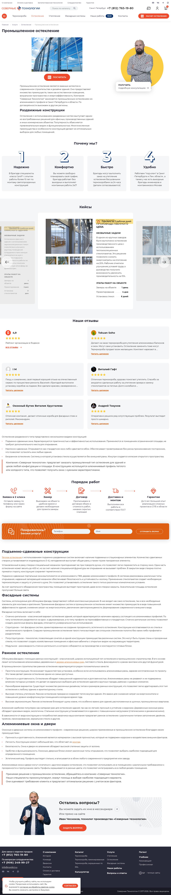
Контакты (123, 16)
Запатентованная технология (50, 3)
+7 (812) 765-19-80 (120, 8)
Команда (47, 859)
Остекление (37, 16)
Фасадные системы (75, 16)
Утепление (54, 16)
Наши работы (101, 16)
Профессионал (146, 864)
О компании (7, 3)
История (47, 856)
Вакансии (47, 863)
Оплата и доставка (25, 3)
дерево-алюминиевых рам (70, 666)
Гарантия (90, 3)
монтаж (76, 746)
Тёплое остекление (12, 561)
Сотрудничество (74, 3)
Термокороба (19, 16)
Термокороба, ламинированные (89, 859)
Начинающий (145, 861)
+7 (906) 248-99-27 (15, 862)
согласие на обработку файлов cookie (37, 887)
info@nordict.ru (9, 867)
